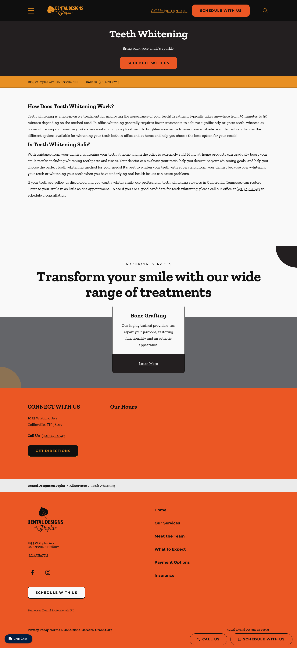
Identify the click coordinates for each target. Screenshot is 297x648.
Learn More (148, 363)
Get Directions (53, 451)
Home (160, 510)
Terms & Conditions (65, 630)
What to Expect (170, 549)
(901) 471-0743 (109, 82)
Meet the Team (170, 536)
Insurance (164, 575)
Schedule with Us (221, 11)
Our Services (167, 523)
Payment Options (172, 562)
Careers (88, 630)
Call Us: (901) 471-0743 (169, 10)
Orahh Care (103, 630)
